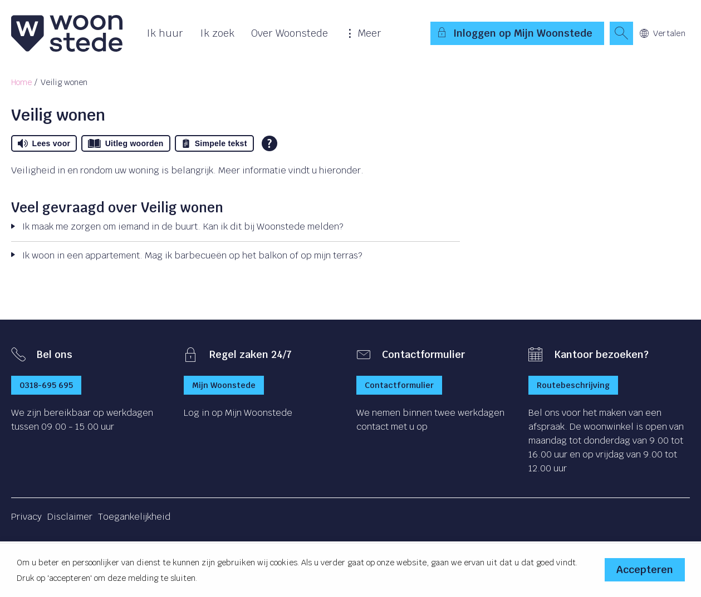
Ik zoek (217, 33)
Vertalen (662, 33)
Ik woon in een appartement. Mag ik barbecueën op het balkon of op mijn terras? (192, 255)
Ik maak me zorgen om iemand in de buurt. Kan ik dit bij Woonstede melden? (182, 226)
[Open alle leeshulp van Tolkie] (269, 143)
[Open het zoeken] (621, 33)
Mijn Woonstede (224, 385)
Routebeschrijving (573, 385)
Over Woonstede (289, 33)
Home (21, 82)
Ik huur (164, 33)
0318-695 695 (46, 385)
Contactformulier (399, 385)
